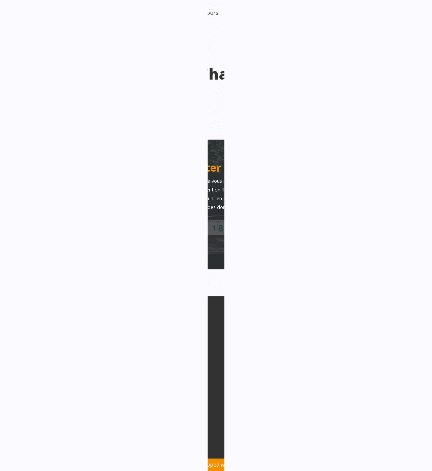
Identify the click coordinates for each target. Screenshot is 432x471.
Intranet (401, 13)
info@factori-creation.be (75, 378)
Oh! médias (262, 464)
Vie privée (354, 448)
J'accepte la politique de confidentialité (101, 243)
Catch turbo (308, 13)
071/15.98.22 (59, 390)
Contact (375, 13)
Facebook (163, 355)
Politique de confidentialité (303, 448)
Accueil (70, 13)
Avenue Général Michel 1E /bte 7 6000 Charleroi (84, 360)
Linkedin (162, 368)
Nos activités (344, 13)
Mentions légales (394, 448)
